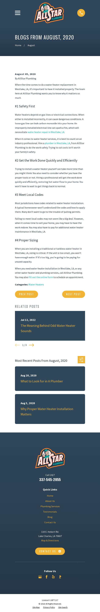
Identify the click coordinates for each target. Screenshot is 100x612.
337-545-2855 (50, 479)
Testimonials (50, 511)
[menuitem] (36, 607)
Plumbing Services (50, 506)
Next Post (73, 294)
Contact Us (50, 522)
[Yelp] (53, 576)
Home (50, 495)
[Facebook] (46, 576)
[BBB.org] (60, 576)
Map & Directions (50, 540)
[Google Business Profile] (40, 576)
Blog (50, 517)
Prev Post (26, 294)
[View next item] (31, 345)
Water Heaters (36, 284)
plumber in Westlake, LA (57, 143)
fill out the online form (41, 277)
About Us (50, 501)
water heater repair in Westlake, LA (46, 132)
